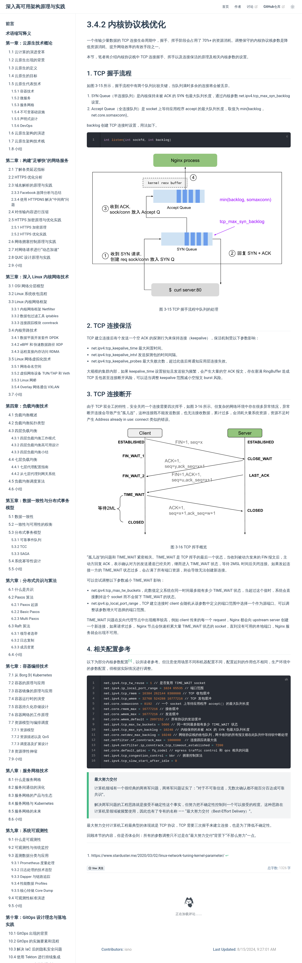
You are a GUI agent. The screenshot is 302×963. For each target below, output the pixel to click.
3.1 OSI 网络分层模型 (26, 286)
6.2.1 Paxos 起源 (24, 605)
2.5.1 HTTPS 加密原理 (28, 227)
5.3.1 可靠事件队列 (26, 540)
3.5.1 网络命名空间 (26, 366)
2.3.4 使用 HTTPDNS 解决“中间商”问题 (40, 202)
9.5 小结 (15, 906)
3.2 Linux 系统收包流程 (27, 294)
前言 (10, 23)
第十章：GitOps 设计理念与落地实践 (36, 921)
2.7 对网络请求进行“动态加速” (33, 249)
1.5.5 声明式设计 (24, 119)
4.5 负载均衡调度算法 (26, 481)
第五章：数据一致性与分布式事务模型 (37, 504)
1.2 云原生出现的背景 (26, 60)
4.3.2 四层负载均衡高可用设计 (35, 445)
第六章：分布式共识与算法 (31, 580)
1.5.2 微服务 (21, 98)
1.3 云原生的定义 (22, 68)
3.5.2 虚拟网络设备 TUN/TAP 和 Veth (40, 373)
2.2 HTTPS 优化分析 (25, 177)
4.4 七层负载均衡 (22, 459)
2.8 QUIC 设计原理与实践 (29, 257)
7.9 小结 (15, 759)
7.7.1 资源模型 (22, 730)
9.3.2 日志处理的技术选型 (31, 870)
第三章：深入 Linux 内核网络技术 (37, 277)
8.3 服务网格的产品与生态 (30, 795)
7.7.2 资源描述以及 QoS (30, 737)
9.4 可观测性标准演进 (26, 898)
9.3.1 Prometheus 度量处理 (33, 863)
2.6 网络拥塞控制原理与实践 (32, 241)
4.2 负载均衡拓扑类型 (26, 423)
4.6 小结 (15, 489)
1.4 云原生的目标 (22, 76)
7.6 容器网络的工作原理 (28, 715)
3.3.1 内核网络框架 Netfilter (33, 309)
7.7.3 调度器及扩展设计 (29, 744)
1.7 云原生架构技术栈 (26, 141)
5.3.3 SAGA (20, 554)
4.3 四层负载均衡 (22, 431)
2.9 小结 (15, 265)
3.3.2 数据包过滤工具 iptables (35, 316)
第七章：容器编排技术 (27, 666)
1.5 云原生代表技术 (24, 84)
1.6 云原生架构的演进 (26, 133)
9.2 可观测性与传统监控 (28, 847)
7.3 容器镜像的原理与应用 (30, 691)
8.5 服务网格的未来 (24, 811)
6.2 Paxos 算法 (21, 597)
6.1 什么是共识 (21, 589)
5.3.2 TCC (19, 547)
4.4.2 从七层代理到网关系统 (33, 474)
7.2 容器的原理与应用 (26, 683)
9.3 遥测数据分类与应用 (28, 855)
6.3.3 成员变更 (22, 647)
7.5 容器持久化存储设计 (28, 707)
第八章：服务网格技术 (27, 770)
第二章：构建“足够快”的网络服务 (37, 160)
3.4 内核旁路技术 (22, 330)
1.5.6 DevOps (21, 126)
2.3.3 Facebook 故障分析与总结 (36, 193)
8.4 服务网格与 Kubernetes (31, 803)
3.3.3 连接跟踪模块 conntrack (34, 323)
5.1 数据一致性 (21, 516)
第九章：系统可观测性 (27, 830)
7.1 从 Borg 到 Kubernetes (30, 675)
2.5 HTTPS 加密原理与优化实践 (34, 220)
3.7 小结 (15, 394)
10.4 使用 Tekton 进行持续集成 (34, 957)
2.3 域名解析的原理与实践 (30, 185)
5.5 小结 (15, 569)
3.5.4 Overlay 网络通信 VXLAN (35, 387)
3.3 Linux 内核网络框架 (27, 302)
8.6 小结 (15, 819)
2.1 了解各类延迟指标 (26, 169)
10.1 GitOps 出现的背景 (28, 933)
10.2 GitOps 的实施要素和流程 (33, 941)
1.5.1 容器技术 (22, 91)
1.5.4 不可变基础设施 (28, 112)
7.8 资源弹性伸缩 (22, 751)
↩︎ (226, 855)
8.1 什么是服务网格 (24, 779)
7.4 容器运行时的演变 (26, 698)
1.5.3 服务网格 (22, 105)
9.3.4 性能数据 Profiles (29, 883)
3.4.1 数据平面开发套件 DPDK (35, 338)
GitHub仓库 (274, 6)
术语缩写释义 (18, 33)
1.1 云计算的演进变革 (26, 52)
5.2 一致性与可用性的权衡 (30, 524)
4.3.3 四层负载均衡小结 (29, 452)
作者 (238, 7)
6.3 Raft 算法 (19, 626)
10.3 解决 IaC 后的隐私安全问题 (35, 949)
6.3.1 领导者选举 (24, 633)
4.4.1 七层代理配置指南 (29, 467)
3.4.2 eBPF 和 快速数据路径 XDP (37, 344)
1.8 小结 (15, 149)
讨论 (252, 6)
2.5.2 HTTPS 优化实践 (28, 234)
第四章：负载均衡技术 (27, 406)
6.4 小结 (15, 654)
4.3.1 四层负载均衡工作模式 (33, 438)
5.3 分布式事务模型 (24, 532)
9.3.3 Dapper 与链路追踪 (30, 877)
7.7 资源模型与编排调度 (28, 722)
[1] (130, 661)
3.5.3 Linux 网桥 (24, 380)
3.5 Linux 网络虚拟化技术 (29, 359)
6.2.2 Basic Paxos (25, 612)
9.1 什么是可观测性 (24, 839)
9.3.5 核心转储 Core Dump (32, 890)
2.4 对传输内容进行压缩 (28, 212)
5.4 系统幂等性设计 (24, 561)
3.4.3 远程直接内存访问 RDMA (35, 352)
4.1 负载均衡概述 (22, 415)
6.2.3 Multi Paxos (25, 619)
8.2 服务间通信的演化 (26, 787)
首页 (225, 7)
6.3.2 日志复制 (22, 640)
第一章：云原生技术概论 (29, 43)
